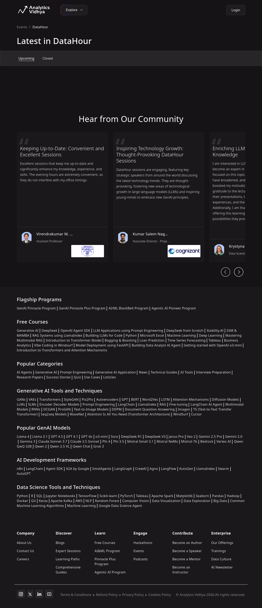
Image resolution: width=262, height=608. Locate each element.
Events (22, 27)
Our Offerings (222, 542)
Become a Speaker (187, 551)
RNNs (36, 409)
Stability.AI (215, 330)
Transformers (50, 399)
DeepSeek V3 (155, 436)
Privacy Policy (133, 594)
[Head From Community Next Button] (238, 272)
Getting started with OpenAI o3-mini (213, 345)
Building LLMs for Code (104, 335)
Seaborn (202, 496)
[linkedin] (39, 594)
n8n (20, 468)
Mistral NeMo (167, 441)
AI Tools (186, 372)
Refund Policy (107, 594)
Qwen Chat (81, 446)
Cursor (196, 414)
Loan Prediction (152, 340)
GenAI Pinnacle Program (36, 308)
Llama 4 (23, 436)
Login (236, 10)
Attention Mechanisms (191, 399)
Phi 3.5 (118, 441)
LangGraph (123, 468)
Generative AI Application (115, 372)
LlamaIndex (147, 404)
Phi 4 (106, 441)
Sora (114, 436)
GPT (125, 399)
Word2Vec (150, 399)
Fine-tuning (178, 404)
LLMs (21, 404)
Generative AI (27, 330)
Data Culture (221, 559)
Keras (43, 501)
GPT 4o (86, 436)
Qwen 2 (41, 446)
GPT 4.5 (57, 436)
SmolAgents (101, 468)
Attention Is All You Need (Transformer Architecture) (128, 414)
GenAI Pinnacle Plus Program (82, 308)
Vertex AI (223, 441)
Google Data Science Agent (120, 505)
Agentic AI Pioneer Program (173, 308)
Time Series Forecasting (187, 340)
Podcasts (140, 559)
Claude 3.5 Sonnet (84, 441)
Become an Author (187, 542)
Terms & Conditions (76, 594)
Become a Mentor (186, 559)
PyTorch (126, 496)
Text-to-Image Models (91, 409)
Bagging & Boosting (121, 340)
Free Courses (105, 542)
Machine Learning (181, 335)
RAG (162, 404)
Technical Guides (164, 372)
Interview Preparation (213, 372)
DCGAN (49, 409)
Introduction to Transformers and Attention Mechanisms (62, 350)
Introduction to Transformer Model (74, 340)
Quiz (77, 377)
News (143, 372)
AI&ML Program (107, 551)
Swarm (223, 468)
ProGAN (64, 409)
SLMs (32, 404)
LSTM (165, 399)
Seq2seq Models (54, 414)
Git (33, 501)
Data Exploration (197, 501)
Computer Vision (135, 501)
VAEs (32, 399)
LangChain (126, 404)
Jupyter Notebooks (60, 496)
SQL (39, 496)
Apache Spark (162, 496)
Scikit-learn (108, 496)
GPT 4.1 (72, 436)
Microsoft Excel (152, 335)
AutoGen (186, 468)
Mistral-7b (189, 441)
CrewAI (141, 468)
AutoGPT (24, 473)
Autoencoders (107, 399)
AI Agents (24, 372)
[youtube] (49, 594)
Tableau (215, 340)
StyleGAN (71, 399)
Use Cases (92, 377)
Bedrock (206, 441)
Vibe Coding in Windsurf (53, 345)
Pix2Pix (87, 399)
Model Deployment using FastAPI (102, 345)
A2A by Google (77, 468)
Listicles (109, 377)
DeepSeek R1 (131, 436)
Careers (23, 559)
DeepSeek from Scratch (185, 330)
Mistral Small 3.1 (140, 441)
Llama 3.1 (40, 436)
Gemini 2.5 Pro (210, 436)
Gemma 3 (27, 441)
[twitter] (30, 594)
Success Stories (58, 377)
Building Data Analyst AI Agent (156, 345)
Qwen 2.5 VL (60, 446)
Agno (154, 468)
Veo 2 (191, 436)
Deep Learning (210, 335)
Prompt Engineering (76, 372)
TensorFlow (87, 496)
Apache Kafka (61, 501)
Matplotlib (184, 496)
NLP (89, 501)
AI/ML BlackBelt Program (128, 308)
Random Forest (107, 501)
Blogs (60, 542)
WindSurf (180, 414)
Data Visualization (166, 501)
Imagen (184, 409)
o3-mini (102, 436)
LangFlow (168, 468)
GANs (21, 399)
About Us (24, 542)
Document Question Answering (150, 409)
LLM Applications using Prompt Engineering (128, 330)
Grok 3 (98, 446)
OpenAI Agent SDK (75, 330)
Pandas (218, 496)
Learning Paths (68, 559)
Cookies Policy (159, 594)
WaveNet (77, 414)
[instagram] (21, 594)
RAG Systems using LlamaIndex (57, 335)
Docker (22, 501)
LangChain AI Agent (206, 404)
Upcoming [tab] (26, 58)
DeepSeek (50, 330)
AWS (79, 501)
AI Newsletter (222, 567)
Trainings (218, 551)
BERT (135, 399)
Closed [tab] (48, 58)
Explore (74, 10)
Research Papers (30, 377)
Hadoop (233, 496)
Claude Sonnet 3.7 (52, 441)
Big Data (220, 501)
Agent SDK (54, 468)
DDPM (117, 409)
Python (131, 335)
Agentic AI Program (110, 572)
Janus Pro (176, 436)
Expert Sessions (68, 551)
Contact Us (25, 551)
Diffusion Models (225, 399)
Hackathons (142, 542)
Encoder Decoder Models (59, 404)
